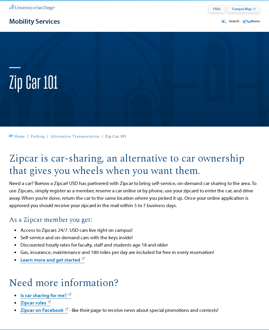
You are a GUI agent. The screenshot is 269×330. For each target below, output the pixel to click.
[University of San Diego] (32, 6)
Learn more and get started (50, 260)
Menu (251, 21)
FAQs (216, 9)
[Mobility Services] (34, 21)
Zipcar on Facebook (42, 310)
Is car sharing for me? (43, 295)
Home (17, 136)
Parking (38, 136)
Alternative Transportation (75, 136)
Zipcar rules (33, 302)
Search (230, 21)
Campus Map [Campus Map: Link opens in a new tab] (242, 9)
